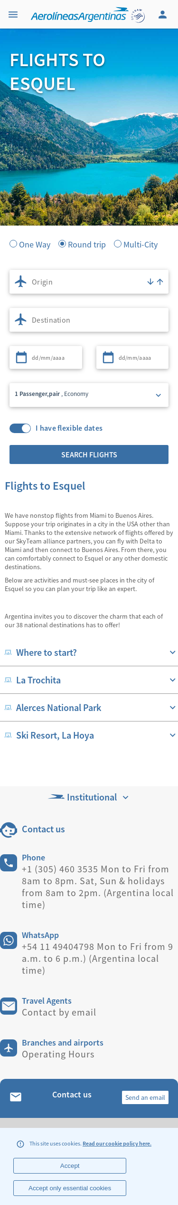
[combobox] (89, 282)
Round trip (87, 243)
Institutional (89, 797)
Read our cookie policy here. (117, 1143)
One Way (34, 243)
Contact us (43, 829)
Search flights (89, 454)
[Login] (164, 14)
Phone (33, 857)
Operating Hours (58, 1054)
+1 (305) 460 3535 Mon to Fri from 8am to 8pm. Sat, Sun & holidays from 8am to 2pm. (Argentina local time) (98, 886)
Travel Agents (47, 1000)
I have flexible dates (69, 428)
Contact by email (59, 1012)
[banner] (89, 181)
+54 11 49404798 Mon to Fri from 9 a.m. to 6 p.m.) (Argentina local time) (97, 958)
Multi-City (140, 243)
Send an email (145, 1097)
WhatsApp (40, 934)
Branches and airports (62, 1042)
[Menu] (14, 14)
